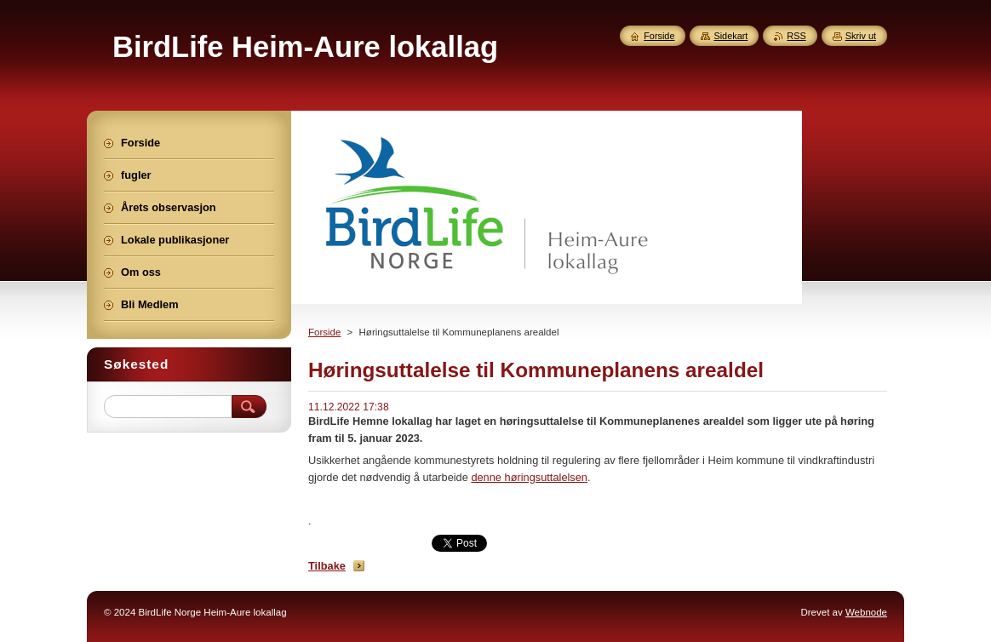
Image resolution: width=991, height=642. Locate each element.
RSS (796, 36)
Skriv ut (860, 36)
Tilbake (327, 565)
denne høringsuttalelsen (529, 477)
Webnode (866, 612)
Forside (324, 332)
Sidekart (730, 36)
